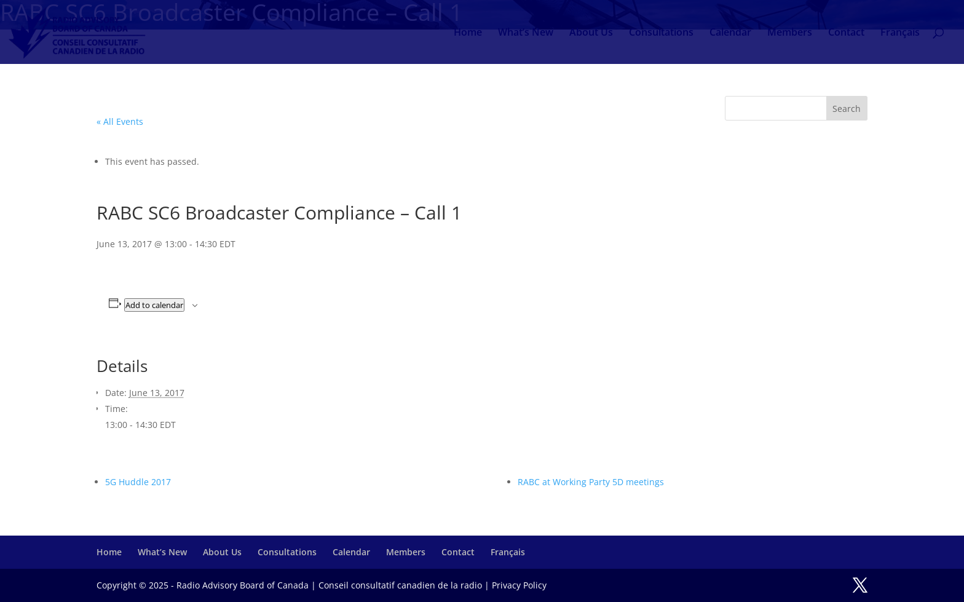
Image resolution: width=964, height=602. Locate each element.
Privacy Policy (519, 585)
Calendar (730, 33)
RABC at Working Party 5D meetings (591, 482)
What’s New (525, 33)
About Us (591, 33)
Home (468, 33)
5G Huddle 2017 (138, 482)
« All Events (120, 121)
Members (789, 33)
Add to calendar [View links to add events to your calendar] (154, 305)
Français (900, 33)
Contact (846, 33)
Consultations (661, 33)
